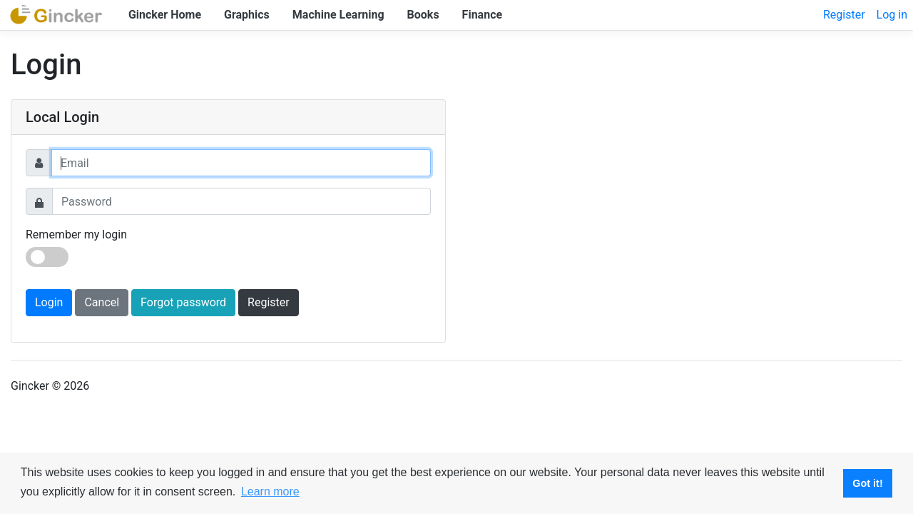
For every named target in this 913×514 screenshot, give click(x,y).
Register (844, 14)
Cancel (101, 302)
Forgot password (183, 302)
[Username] (241, 162)
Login (49, 302)
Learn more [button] (270, 491)
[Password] (241, 201)
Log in (892, 14)
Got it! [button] (867, 483)
